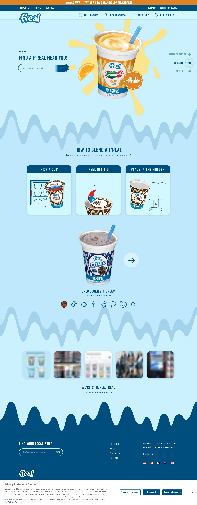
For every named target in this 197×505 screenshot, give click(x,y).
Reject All (151, 492)
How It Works (114, 14)
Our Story (140, 14)
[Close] (193, 492)
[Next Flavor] (131, 260)
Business (152, 8)
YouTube (50, 8)
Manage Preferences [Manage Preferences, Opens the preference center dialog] (130, 492)
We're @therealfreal (98, 387)
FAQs (112, 448)
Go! (62, 68)
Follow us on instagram (98, 392)
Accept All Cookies (172, 492)
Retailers (114, 444)
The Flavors (88, 14)
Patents (114, 457)
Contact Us (149, 454)
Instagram (24, 8)
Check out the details (98, 295)
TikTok (37, 8)
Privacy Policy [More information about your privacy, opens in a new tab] (14, 502)
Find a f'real (165, 14)
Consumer (173, 8)
